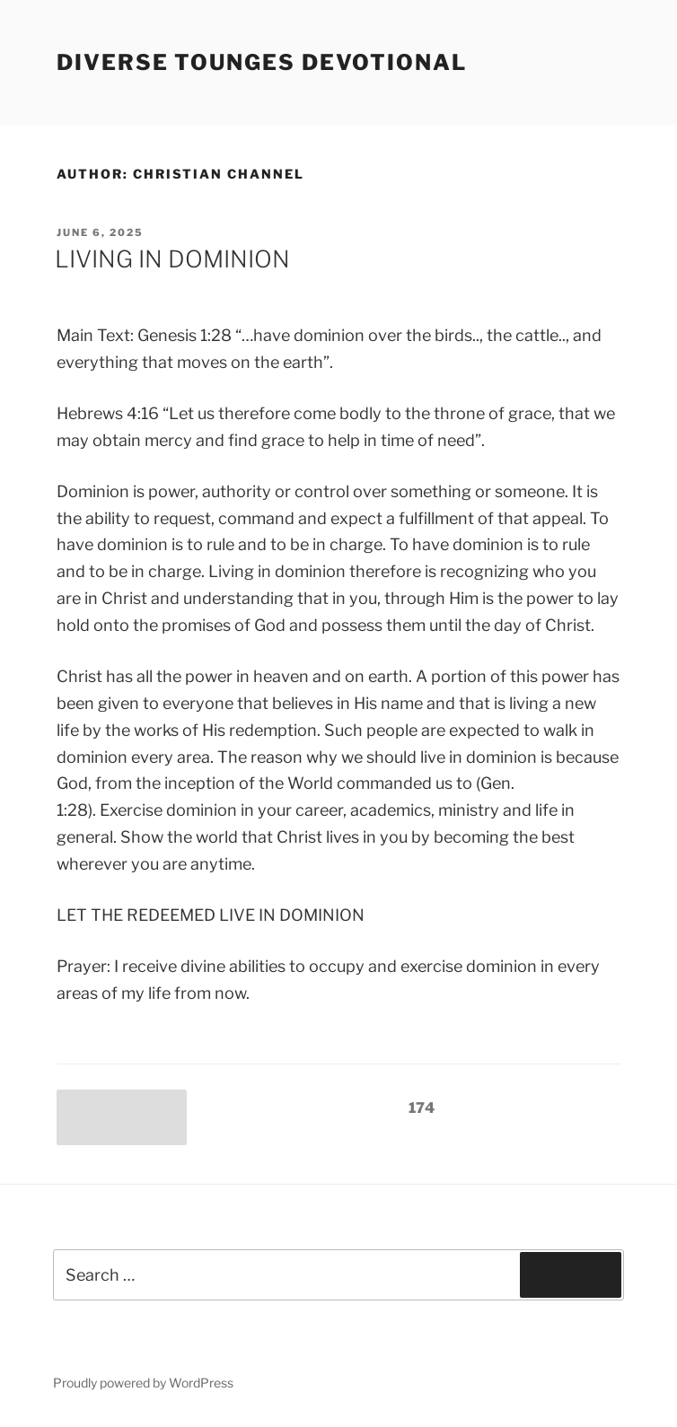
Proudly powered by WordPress (143, 1382)
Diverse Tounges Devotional (262, 62)
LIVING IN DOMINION (172, 259)
